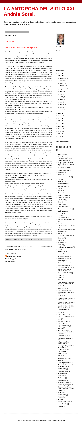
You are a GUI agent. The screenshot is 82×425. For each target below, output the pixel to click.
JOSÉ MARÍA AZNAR (64, 273)
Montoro (60, 328)
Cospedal (61, 204)
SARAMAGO (62, 380)
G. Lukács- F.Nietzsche (65, 235)
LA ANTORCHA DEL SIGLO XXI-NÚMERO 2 (66, 303)
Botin (59, 188)
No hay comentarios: (37, 239)
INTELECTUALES (63, 256)
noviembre (63, 81)
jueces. (60, 277)
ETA (59, 223)
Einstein (60, 213)
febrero (62, 107)
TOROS (60, 397)
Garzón (60, 240)
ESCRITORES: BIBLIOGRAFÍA (62, 216)
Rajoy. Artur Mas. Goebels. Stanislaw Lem (66, 365)
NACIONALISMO (63, 336)
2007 (60, 136)
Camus (60, 193)
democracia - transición (65, 209)
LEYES (60, 312)
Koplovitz (60, 296)
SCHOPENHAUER (63, 382)
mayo (62, 99)
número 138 (10, 35)
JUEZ (59, 280)
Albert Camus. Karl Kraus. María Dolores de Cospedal (66, 163)
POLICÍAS (61, 356)
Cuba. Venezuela (63, 206)
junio (61, 97)
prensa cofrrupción (63, 358)
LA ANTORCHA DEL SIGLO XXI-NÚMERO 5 (66, 306)
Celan (60, 202)
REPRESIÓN (62, 369)
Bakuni (60, 179)
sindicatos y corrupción (65, 385)
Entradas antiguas (46, 246)
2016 (60, 113)
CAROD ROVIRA (63, 197)
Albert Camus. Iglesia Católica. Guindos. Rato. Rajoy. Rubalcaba (65, 158)
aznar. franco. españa (64, 177)
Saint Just (61, 375)
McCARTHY (61, 323)
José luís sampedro (64, 263)
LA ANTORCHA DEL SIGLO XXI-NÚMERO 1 (66, 299)
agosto (62, 91)
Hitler (59, 249)
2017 (60, 76)
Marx (59, 319)
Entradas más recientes (13, 246)
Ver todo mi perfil (10, 261)
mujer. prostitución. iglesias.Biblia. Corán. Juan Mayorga (66, 332)
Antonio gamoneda (63, 170)
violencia (60, 406)
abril (61, 102)
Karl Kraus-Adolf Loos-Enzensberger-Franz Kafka (66, 291)
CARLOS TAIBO (63, 195)
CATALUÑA (61, 199)
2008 (60, 134)
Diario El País (62, 211)
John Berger (61, 260)
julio (61, 94)
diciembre (63, 78)
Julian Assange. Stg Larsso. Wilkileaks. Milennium (66, 283)
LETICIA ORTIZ (62, 310)
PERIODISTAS (62, 353)
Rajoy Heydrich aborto (64, 362)
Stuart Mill (61, 392)
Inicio (30, 246)
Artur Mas (61, 172)
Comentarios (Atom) (20, 249)
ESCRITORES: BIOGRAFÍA (66, 219)
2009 (60, 131)
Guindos (60, 245)
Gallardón (61, 238)
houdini (60, 254)
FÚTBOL (60, 233)
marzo (62, 104)
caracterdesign (42, 420)
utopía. (60, 399)
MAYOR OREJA (63, 321)
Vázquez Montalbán (64, 401)
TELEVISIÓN (62, 395)
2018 (60, 73)
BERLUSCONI (62, 184)
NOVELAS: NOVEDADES (65, 338)
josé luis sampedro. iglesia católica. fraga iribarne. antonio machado (66, 269)
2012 (60, 123)
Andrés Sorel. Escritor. (14, 256)
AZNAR (60, 175)
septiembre (63, 89)
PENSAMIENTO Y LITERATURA (63, 350)
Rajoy (59, 360)
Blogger (62, 420)
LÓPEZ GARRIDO (63, 314)
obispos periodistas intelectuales (63, 342)
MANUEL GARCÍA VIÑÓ (65, 316)
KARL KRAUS (62, 288)
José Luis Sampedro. (64, 265)
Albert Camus (62, 154)
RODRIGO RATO (63, 371)
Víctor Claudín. (62, 404)
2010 (60, 129)
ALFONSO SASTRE (64, 168)
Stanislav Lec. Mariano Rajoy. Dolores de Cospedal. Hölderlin (66, 388)
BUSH (60, 190)
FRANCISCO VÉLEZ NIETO (66, 225)
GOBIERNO (61, 242)
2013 (60, 121)
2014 (60, 118)
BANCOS (61, 181)
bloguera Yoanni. (63, 186)
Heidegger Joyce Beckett (65, 247)
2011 (60, 126)
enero (62, 110)
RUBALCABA (62, 373)
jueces (60, 275)
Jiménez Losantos (63, 258)
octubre (62, 83)
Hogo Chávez (62, 251)
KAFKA (60, 286)
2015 (60, 115)
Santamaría (61, 378)
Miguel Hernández (63, 326)
